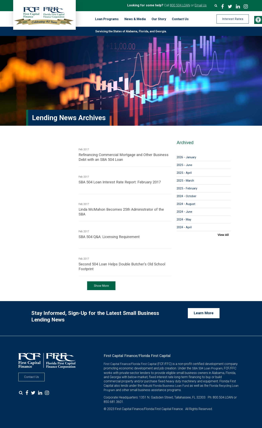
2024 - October (186, 196)
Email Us (201, 5)
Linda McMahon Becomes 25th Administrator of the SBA (121, 211)
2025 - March (185, 180)
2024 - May (184, 219)
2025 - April (184, 173)
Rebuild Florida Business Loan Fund (166, 385)
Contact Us (31, 377)
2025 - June (184, 165)
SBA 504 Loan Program (207, 368)
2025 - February (187, 188)
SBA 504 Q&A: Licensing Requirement (109, 237)
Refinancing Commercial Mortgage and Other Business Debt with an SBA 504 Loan (123, 157)
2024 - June (184, 212)
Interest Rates (232, 19)
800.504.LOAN (180, 5)
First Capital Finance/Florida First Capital (130, 364)
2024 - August (186, 204)
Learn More (204, 313)
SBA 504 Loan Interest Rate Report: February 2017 (120, 182)
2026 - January (186, 157)
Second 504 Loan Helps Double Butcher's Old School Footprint (122, 266)
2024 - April (184, 227)
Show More (101, 286)
